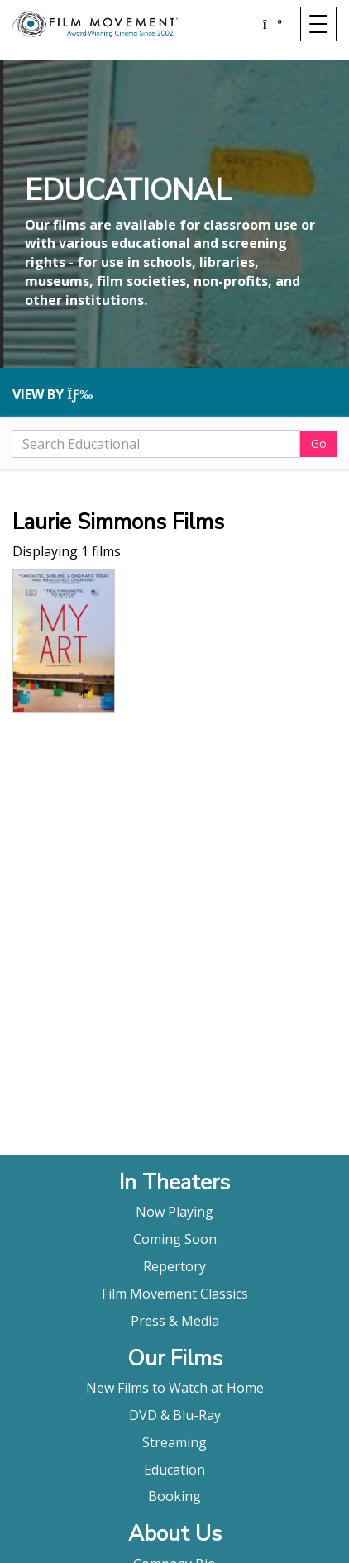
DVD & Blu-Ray (175, 1415)
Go (319, 443)
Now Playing (174, 1212)
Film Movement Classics (175, 1293)
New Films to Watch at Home (175, 1388)
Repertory (174, 1266)
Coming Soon (175, 1239)
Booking (174, 1496)
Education (174, 1470)
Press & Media (175, 1321)
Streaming (174, 1442)
